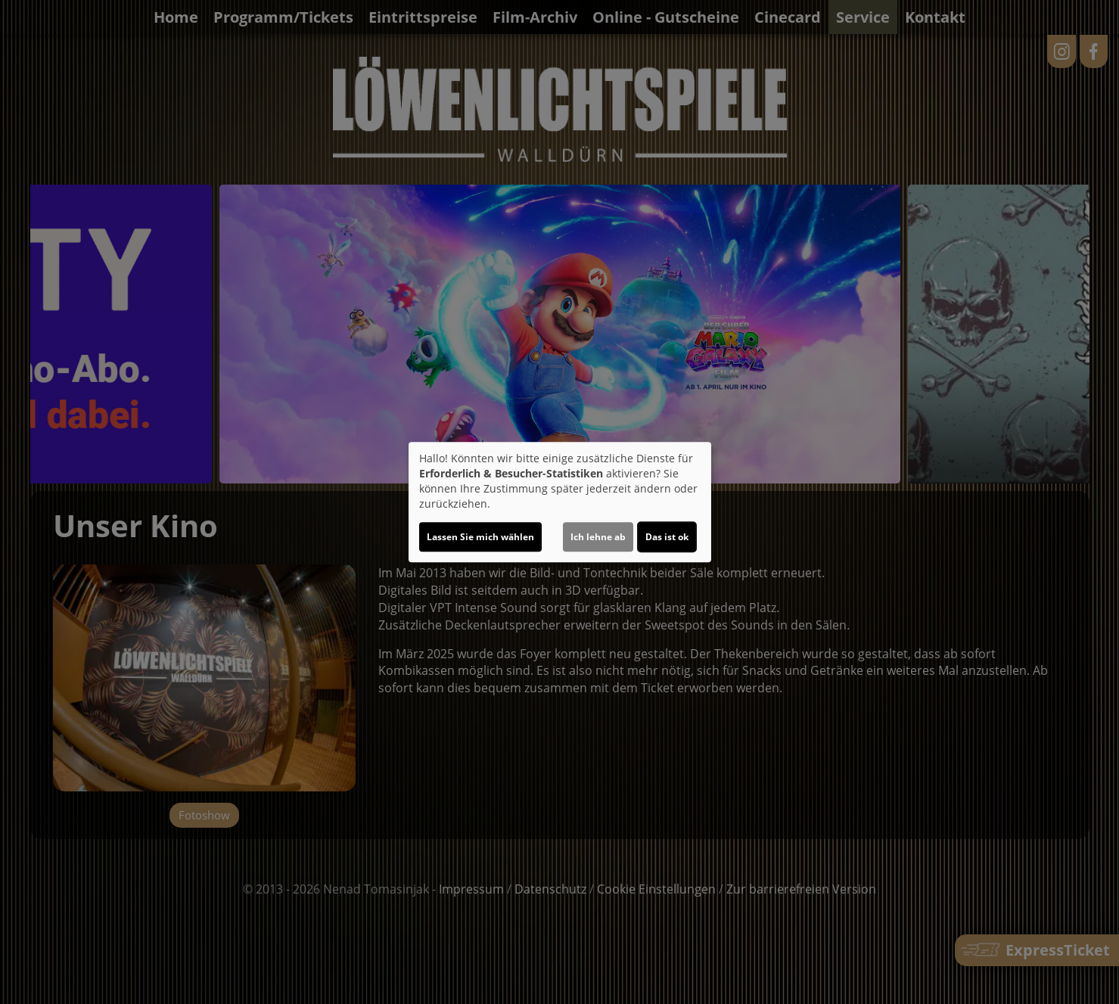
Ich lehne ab (598, 536)
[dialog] (560, 502)
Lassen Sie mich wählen (480, 536)
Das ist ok (666, 536)
